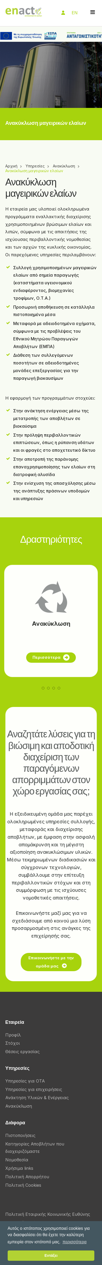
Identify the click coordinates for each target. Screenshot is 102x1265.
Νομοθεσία (16, 1159)
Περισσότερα (51, 673)
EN (75, 12)
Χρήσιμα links (19, 1168)
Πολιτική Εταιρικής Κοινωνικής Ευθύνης (47, 1214)
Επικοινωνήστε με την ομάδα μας (55, 962)
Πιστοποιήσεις (20, 1135)
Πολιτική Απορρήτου (27, 1176)
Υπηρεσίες (35, 166)
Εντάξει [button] (51, 1255)
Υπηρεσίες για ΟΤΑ (25, 1081)
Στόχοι (12, 1043)
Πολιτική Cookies (23, 1185)
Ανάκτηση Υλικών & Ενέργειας (37, 1097)
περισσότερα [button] (74, 1242)
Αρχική (11, 166)
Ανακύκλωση (64, 166)
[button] (43, 703)
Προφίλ (13, 1035)
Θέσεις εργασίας (22, 1051)
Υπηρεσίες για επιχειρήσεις (33, 1089)
